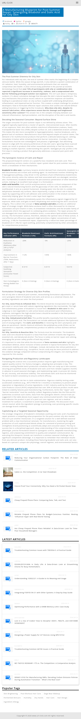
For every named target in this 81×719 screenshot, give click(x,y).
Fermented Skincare (12, 698)
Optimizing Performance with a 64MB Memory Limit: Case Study (42, 607)
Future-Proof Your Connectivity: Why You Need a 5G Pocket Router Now (45, 486)
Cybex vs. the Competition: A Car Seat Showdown (35, 472)
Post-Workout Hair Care (31, 693)
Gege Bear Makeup (52, 693)
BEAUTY (34, 24)
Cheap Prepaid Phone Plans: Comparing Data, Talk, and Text (40, 500)
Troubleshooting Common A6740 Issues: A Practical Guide (39, 649)
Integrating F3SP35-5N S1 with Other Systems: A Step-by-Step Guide (43, 592)
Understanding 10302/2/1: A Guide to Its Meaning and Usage (40, 578)
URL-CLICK (7, 2)
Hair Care (50, 698)
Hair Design (62, 698)
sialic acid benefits (10, 184)
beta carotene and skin (45, 204)
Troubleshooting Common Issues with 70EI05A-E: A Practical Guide (43, 550)
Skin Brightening (11, 693)
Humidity (27, 698)
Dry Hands (39, 698)
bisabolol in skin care (12, 170)
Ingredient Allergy (11, 702)
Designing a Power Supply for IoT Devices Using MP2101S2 (39, 635)
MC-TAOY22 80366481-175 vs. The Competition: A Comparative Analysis (45, 663)
